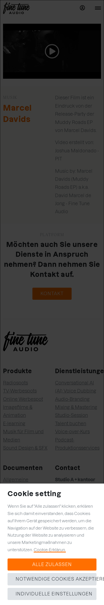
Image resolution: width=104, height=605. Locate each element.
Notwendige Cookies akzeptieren (56, 579)
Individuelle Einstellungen (54, 593)
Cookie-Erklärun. (50, 549)
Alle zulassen (52, 564)
